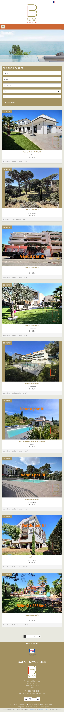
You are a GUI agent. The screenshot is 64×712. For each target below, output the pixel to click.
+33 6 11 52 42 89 (33, 691)
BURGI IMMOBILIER (32, 661)
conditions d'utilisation (43, 709)
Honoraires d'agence (47, 704)
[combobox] (32, 73)
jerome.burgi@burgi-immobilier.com (33, 693)
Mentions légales (34, 704)
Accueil (32, 13)
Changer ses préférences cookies (27, 707)
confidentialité (31, 709)
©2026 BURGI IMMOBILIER (18, 704)
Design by (44, 707)
